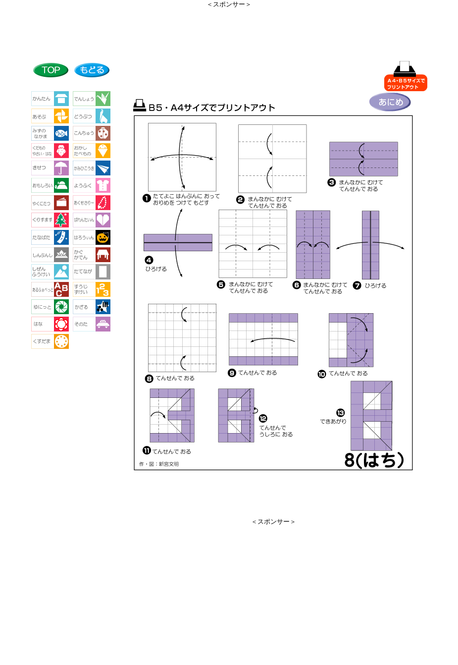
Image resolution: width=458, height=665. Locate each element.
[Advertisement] (229, 31)
